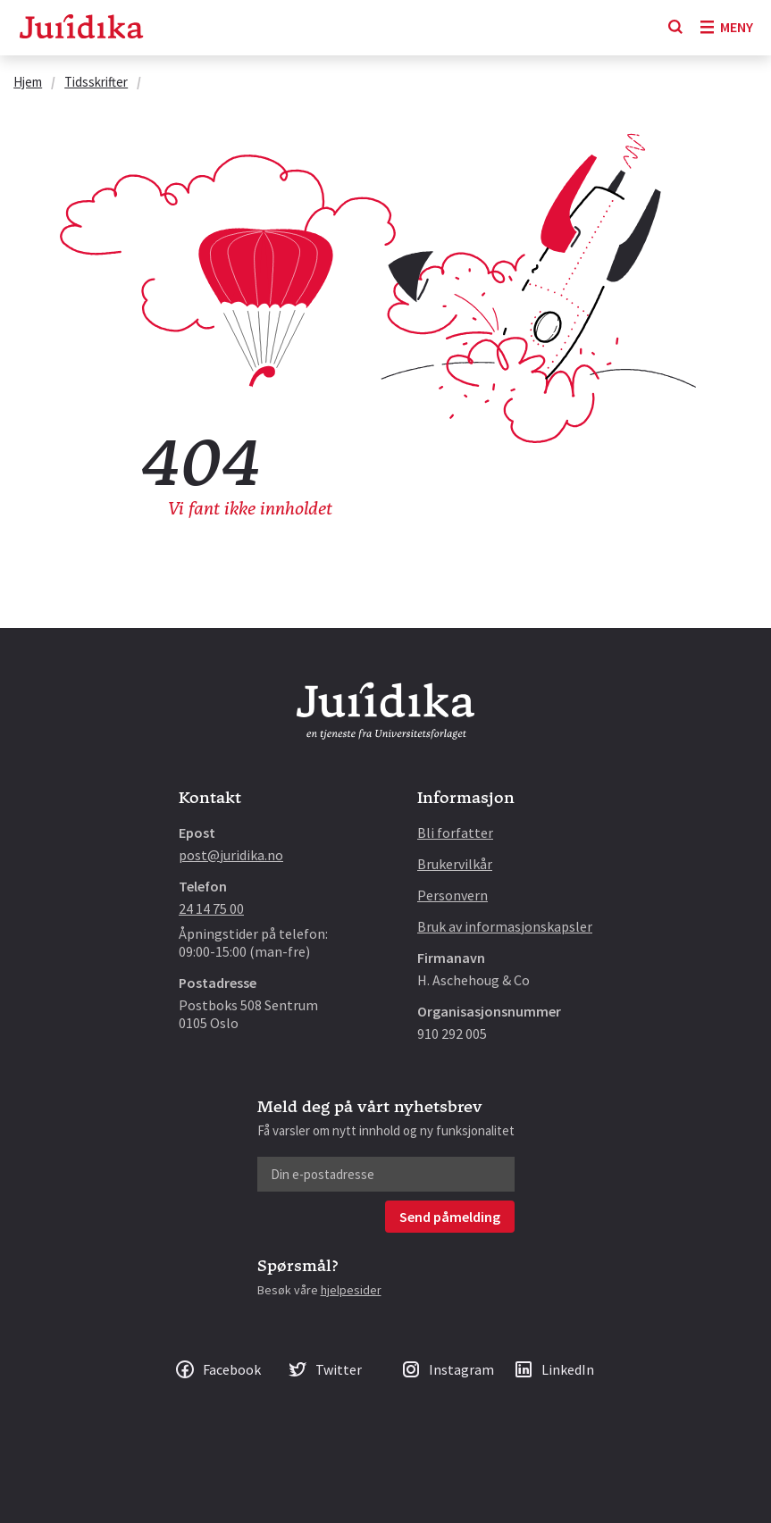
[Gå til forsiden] (81, 28)
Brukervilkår (454, 864)
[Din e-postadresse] (386, 1174)
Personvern (452, 895)
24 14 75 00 (211, 908)
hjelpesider (351, 1290)
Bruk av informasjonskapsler (504, 926)
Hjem (27, 81)
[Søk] (675, 28)
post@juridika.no (231, 855)
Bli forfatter (455, 832)
